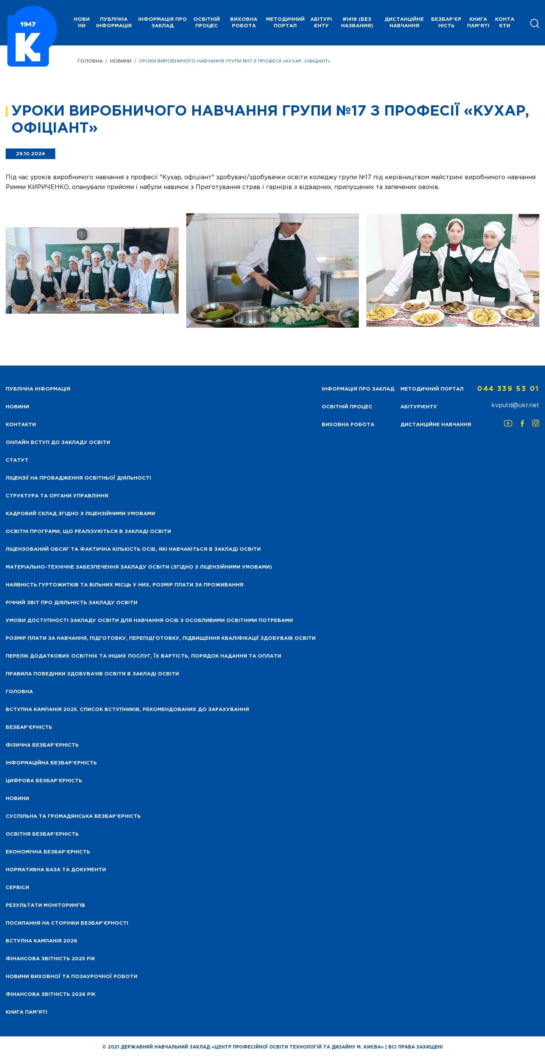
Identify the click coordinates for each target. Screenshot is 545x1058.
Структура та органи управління (57, 496)
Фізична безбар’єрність (42, 745)
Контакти (504, 22)
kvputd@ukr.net (515, 405)
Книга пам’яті (478, 22)
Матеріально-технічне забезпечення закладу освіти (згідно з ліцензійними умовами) (139, 567)
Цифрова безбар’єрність (44, 781)
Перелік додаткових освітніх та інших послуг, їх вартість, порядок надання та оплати (143, 656)
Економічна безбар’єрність (48, 852)
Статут (17, 460)
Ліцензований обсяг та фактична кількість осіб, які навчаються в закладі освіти (133, 549)
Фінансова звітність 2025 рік (50, 959)
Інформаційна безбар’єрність (51, 763)
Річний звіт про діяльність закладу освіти (71, 603)
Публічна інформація (114, 22)
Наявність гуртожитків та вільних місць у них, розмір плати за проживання (124, 585)
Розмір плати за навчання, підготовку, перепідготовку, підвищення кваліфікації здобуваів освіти (161, 638)
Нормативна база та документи (56, 870)
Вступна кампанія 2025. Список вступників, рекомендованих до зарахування (127, 710)
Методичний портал (285, 22)
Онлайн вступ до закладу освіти (58, 443)
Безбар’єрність (446, 22)
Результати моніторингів (45, 905)
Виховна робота (243, 22)
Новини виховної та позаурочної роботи (71, 977)
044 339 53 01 (508, 389)
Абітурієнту (321, 22)
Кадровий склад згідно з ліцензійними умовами (80, 514)
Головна (90, 61)
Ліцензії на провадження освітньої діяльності (78, 478)
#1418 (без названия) (357, 22)
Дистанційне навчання (404, 22)
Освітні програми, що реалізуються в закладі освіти (88, 532)
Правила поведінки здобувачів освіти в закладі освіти (92, 674)
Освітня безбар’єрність (42, 834)
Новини (120, 61)
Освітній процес (206, 22)
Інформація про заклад (162, 22)
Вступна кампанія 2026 (41, 941)
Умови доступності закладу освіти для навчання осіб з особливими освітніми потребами (149, 621)
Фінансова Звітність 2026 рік (50, 994)
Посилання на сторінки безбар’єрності (67, 923)
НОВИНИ (82, 22)
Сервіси (17, 888)
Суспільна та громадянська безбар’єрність (73, 816)
